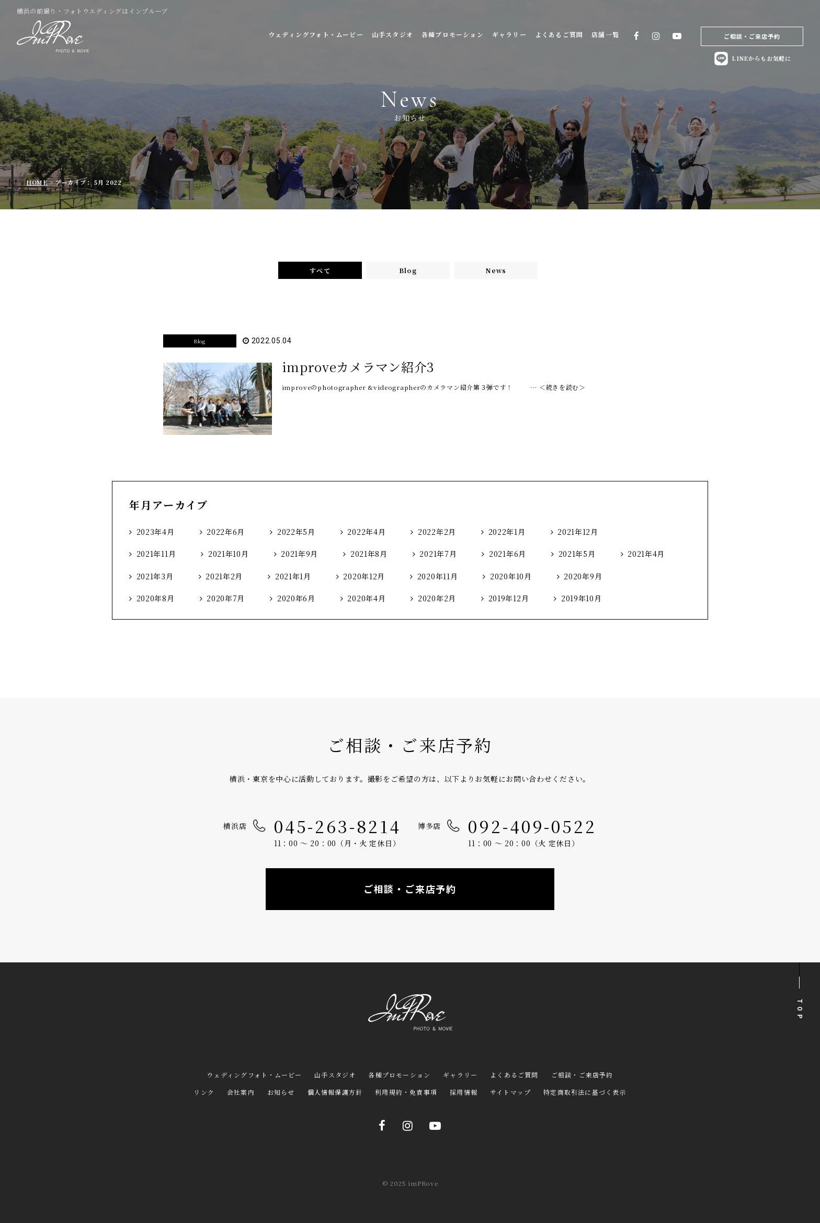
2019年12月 (508, 598)
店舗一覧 (605, 34)
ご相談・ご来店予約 (752, 36)
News (496, 270)
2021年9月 (299, 553)
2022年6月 (226, 531)
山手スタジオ (392, 34)
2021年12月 (577, 531)
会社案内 (241, 1091)
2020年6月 (296, 598)
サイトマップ (510, 1091)
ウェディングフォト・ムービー (315, 34)
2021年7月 (438, 553)
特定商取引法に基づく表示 (584, 1091)
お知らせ (281, 1091)
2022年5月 (296, 531)
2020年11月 (437, 576)
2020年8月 (155, 598)
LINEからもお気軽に (752, 58)
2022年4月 (366, 531)
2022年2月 (437, 531)
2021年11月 (156, 553)
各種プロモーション (453, 34)
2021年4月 (646, 553)
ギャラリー (509, 34)
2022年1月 (507, 531)
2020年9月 (583, 576)
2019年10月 (581, 598)
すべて (320, 270)
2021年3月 (155, 576)
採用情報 (463, 1091)
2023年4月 (155, 531)
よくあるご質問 (559, 34)
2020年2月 (437, 598)
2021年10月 (228, 553)
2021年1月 (293, 576)
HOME (37, 182)
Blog (408, 270)
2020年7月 (226, 598)
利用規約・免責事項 (406, 1091)
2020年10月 (511, 576)
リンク (203, 1091)
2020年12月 (364, 576)
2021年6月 (507, 553)
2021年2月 (224, 576)
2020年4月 (366, 598)
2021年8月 (369, 553)
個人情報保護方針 (335, 1091)
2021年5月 (577, 553)
